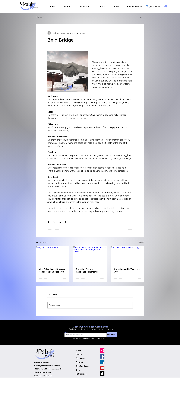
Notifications (81, 374)
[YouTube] (102, 368)
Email (66, 332)
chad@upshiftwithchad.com (48, 366)
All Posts (39, 17)
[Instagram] (102, 350)
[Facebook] (102, 356)
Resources (80, 358)
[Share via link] (65, 222)
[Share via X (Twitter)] (54, 222)
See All (141, 242)
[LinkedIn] (102, 362)
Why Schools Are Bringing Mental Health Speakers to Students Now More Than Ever (52, 270)
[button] (141, 17)
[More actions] (131, 33)
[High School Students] (52, 255)
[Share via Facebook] (48, 222)
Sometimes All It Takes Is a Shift (127, 270)
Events (79, 354)
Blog (78, 370)
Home (78, 350)
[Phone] (148, 6)
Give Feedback (82, 366)
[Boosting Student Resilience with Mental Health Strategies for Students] (90, 255)
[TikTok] (102, 373)
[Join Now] (112, 334)
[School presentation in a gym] (127, 255)
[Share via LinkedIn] (60, 222)
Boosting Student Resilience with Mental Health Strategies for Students (87, 270)
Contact (79, 362)
